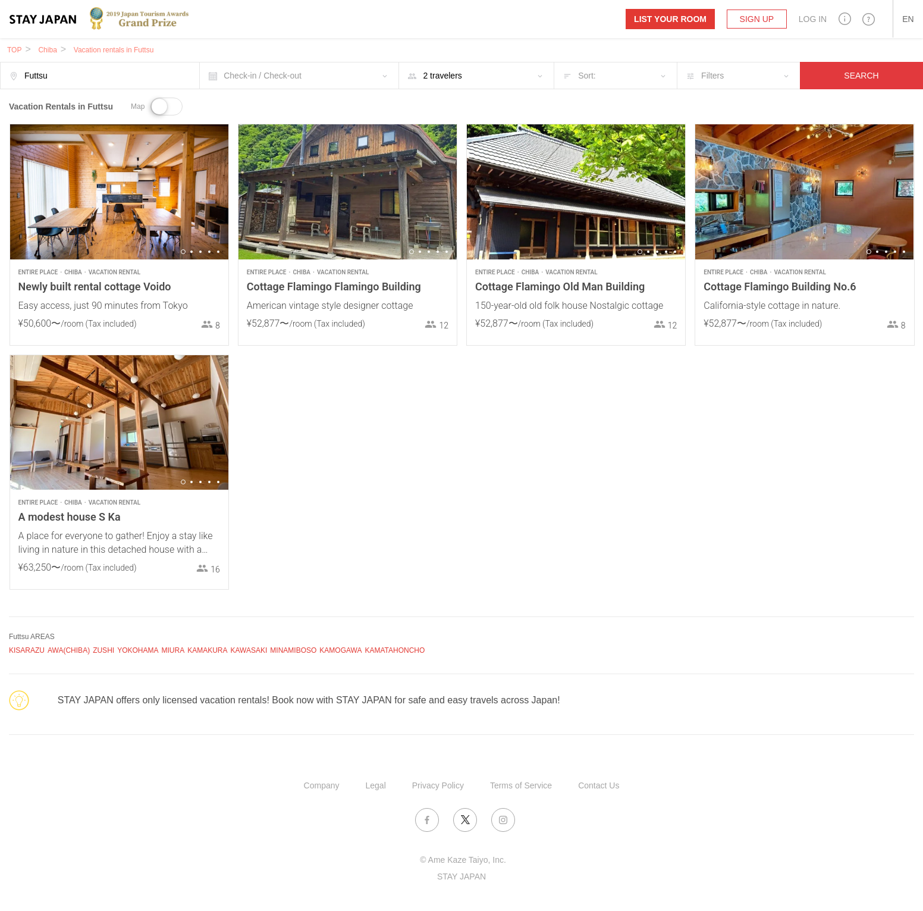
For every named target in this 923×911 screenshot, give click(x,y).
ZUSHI (103, 650)
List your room (670, 19)
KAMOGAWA (340, 650)
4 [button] (209, 252)
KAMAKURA (207, 650)
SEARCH (861, 75)
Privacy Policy (438, 785)
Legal (376, 785)
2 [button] (191, 252)
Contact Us (598, 785)
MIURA (172, 650)
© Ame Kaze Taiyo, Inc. (463, 860)
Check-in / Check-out (263, 75)
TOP (14, 50)
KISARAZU (27, 650)
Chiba (47, 50)
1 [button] (183, 251)
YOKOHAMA (137, 650)
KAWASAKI (249, 650)
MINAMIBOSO (293, 650)
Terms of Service (521, 785)
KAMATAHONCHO (395, 650)
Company (322, 785)
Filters (712, 75)
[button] (845, 18)
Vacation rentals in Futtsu (114, 50)
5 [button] (218, 252)
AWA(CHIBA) (69, 650)
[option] (119, 191)
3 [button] (200, 252)
